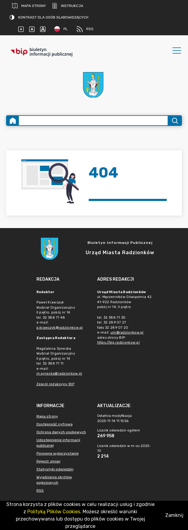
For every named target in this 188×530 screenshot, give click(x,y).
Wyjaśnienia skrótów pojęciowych (54, 480)
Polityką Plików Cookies (53, 511)
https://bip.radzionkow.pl (118, 343)
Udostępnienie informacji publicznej (58, 443)
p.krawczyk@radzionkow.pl (59, 328)
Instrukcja (67, 6)
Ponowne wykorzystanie (57, 453)
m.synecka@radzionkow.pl (59, 374)
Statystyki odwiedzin (54, 469)
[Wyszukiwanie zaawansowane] (93, 120)
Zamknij (174, 515)
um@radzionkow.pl (127, 332)
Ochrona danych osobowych (61, 432)
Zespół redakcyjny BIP (55, 384)
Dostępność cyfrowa (54, 424)
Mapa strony (29, 6)
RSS (85, 29)
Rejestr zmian (48, 461)
